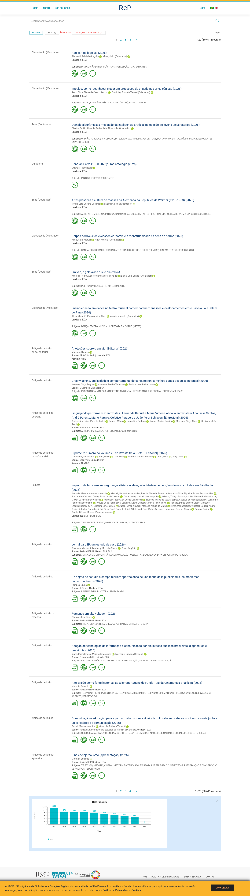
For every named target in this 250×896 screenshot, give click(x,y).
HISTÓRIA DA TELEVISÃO (116, 693)
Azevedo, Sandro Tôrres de (111, 384)
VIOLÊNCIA (108, 733)
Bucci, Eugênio (128, 548)
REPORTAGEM (89, 696)
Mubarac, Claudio (80, 352)
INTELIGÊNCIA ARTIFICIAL (128, 138)
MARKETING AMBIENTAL (119, 391)
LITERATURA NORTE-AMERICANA (98, 624)
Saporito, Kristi (123, 509)
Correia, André (208, 506)
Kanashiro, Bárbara (136, 421)
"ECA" (51, 32)
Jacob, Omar (125, 506)
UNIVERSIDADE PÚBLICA (175, 554)
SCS (105, 551)
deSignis (84, 588)
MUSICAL (103, 326)
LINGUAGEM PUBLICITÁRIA (95, 591)
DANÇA (85, 250)
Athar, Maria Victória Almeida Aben (89, 316)
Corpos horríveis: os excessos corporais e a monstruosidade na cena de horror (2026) (127, 236)
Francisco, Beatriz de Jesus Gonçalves (123, 499)
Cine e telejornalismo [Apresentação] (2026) (100, 755)
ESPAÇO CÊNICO (137, 102)
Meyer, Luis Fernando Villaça (86, 499)
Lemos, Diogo (193, 502)
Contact (211, 876)
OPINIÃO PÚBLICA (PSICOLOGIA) (97, 138)
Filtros (36, 32)
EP (84, 515)
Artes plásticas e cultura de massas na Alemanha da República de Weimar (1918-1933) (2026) (133, 200)
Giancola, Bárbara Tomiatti (112, 726)
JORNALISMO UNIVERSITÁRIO (96, 554)
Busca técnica (192, 876)
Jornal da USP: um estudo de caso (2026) (99, 544)
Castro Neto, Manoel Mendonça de (141, 496)
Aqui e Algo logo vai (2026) (89, 52)
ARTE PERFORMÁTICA (92, 431)
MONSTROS (133, 250)
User (203, 8)
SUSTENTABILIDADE (173, 391)
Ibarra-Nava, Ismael (105, 506)
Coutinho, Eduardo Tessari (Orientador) (131, 92)
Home (35, 8)
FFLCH (91, 515)
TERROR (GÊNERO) (149, 250)
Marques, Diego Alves (186, 421)
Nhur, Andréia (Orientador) (108, 239)
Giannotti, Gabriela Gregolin (85, 56)
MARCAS (101, 391)
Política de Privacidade (165, 876)
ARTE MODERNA (96, 214)
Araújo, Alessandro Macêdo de (201, 496)
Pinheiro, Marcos (103, 512)
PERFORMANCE (112, 431)
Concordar (222, 887)
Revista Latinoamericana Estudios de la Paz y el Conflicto (108, 729)
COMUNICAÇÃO (89, 733)
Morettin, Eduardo (80, 686)
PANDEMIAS (145, 554)
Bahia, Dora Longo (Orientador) (136, 276)
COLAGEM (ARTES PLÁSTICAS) (146, 214)
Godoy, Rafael (193, 506)
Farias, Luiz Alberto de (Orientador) (113, 128)
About (46, 8)
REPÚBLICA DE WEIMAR (175, 214)
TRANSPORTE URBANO (92, 522)
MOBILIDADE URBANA (116, 522)
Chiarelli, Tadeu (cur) (82, 167)
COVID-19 (157, 554)
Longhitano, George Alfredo (177, 509)
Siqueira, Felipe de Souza (158, 499)
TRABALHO (119, 286)
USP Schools (62, 8)
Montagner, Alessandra (83, 456)
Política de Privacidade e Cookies (122, 890)
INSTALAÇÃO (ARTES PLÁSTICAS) (98, 66)
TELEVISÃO (86, 693)
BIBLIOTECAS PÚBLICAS (93, 660)
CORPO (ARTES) (120, 102)
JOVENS (119, 733)
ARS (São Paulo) (88, 355)
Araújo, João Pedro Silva (109, 502)
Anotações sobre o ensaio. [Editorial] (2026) (100, 348)
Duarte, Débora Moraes (83, 512)
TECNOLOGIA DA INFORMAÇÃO (122, 660)
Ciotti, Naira (162, 456)
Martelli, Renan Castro (122, 493)
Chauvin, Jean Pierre (82, 617)
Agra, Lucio (104, 456)
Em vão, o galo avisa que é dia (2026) (96, 272)
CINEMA (164, 250)
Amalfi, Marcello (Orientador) (124, 316)
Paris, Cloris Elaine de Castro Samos (89, 92)
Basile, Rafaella (79, 509)
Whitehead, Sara (139, 509)
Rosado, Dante (178, 502)
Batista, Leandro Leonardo (142, 384)
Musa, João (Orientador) (115, 56)
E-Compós (85, 388)
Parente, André (97, 421)
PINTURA (86, 178)
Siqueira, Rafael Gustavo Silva (198, 493)
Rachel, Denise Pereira (161, 421)
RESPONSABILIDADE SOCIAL (147, 391)
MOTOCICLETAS (137, 522)
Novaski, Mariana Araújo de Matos (150, 506)
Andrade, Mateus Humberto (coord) (89, 493)
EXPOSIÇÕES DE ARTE (103, 178)
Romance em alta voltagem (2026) (94, 613)
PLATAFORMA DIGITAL (168, 138)
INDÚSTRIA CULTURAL (199, 214)
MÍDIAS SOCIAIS (189, 138)
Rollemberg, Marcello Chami (104, 548)
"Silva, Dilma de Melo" (89, 32)
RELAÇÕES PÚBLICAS (195, 733)
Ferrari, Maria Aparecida (83, 726)
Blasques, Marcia (80, 548)
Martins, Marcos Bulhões (140, 456)
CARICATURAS (122, 214)
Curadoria (37, 163)
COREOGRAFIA (97, 250)
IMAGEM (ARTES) (138, 66)
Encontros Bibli (87, 657)
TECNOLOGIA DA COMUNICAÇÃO (155, 660)
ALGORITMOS (149, 138)
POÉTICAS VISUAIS (90, 286)
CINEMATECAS (166, 693)
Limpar (217, 32)
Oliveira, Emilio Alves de (83, 128)
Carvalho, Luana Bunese (133, 502)
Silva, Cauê (109, 509)
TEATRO (85, 102)
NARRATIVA (122, 624)
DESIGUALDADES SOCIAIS (170, 733)
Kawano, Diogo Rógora (83, 384)
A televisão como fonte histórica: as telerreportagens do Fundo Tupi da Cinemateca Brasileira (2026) (137, 682)
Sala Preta (85, 427)
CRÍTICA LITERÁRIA (138, 624)
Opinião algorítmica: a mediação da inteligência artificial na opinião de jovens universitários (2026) (136, 124)
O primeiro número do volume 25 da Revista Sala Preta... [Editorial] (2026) (119, 453)
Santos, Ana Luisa (80, 421)
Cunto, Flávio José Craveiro (106, 496)
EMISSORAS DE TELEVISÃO (144, 693)
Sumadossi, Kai (95, 509)
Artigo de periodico (42, 380)
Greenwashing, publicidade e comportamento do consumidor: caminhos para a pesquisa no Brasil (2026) (140, 380)
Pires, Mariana (178, 506)
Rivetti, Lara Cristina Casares (86, 204)
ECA (84, 59)
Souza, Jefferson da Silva (170, 493)
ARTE (84, 214)
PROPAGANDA (88, 391)
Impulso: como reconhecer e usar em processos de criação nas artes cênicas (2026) (127, 88)
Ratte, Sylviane (155, 509)
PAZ (100, 733)
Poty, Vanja (178, 456)
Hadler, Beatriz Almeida (145, 493)
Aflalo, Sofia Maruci (81, 239)
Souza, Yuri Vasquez (82, 496)
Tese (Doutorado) (41, 124)
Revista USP (85, 551)
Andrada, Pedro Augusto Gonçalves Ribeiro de (94, 276)
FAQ (145, 876)
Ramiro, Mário (116, 421)
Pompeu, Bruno (79, 585)
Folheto (36, 484)
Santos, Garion (202, 509)
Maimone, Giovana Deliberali (129, 654)
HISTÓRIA (98, 693)
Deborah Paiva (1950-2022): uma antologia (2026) (104, 164)
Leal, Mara (119, 456)
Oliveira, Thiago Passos (173, 496)
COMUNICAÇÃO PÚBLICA (125, 554)
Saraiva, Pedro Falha (156, 502)
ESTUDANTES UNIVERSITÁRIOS (140, 733)
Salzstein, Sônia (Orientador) (118, 204)
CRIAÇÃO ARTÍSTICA (100, 102)
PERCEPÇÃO (123, 66)
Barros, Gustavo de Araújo (184, 499)
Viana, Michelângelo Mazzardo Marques (91, 654)
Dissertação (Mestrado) (45, 52)
